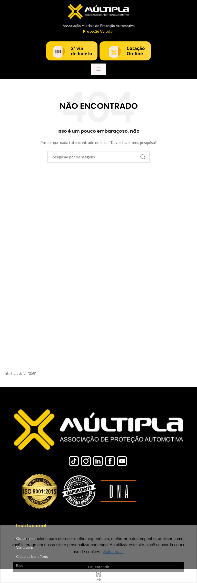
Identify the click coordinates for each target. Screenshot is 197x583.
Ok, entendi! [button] (98, 567)
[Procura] (98, 157)
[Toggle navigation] (98, 69)
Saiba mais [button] (113, 552)
